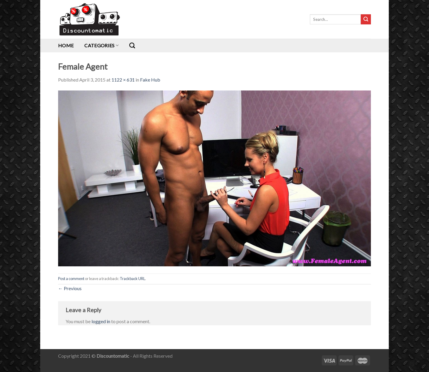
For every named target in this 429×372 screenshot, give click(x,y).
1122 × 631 (123, 79)
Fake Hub (150, 79)
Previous (70, 288)
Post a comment (71, 278)
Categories (101, 45)
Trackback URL (132, 278)
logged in (100, 321)
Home (66, 45)
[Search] (132, 45)
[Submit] (366, 19)
